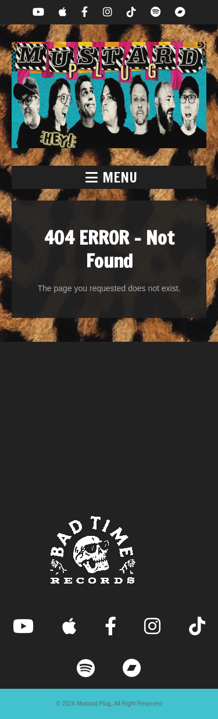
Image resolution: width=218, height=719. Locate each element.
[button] (109, 177)
